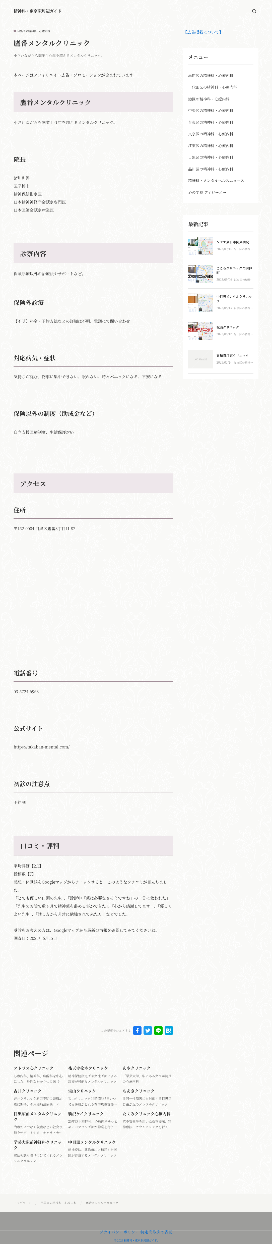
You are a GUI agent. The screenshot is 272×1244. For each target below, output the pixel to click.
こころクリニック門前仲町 (234, 270)
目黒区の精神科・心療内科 (33, 31)
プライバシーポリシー (119, 1232)
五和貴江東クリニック (233, 355)
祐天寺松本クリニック (88, 1068)
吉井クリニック (27, 1091)
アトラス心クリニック (33, 1068)
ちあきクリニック (139, 1091)
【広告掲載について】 (203, 32)
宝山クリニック (82, 1091)
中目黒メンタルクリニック (92, 1142)
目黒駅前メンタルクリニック (37, 1116)
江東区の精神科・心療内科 (242, 280)
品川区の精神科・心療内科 (242, 249)
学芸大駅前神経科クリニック (37, 1145)
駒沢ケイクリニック (86, 1114)
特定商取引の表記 (157, 1232)
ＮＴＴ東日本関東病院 (233, 242)
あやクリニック (137, 1068)
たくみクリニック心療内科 (147, 1114)
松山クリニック (228, 327)
